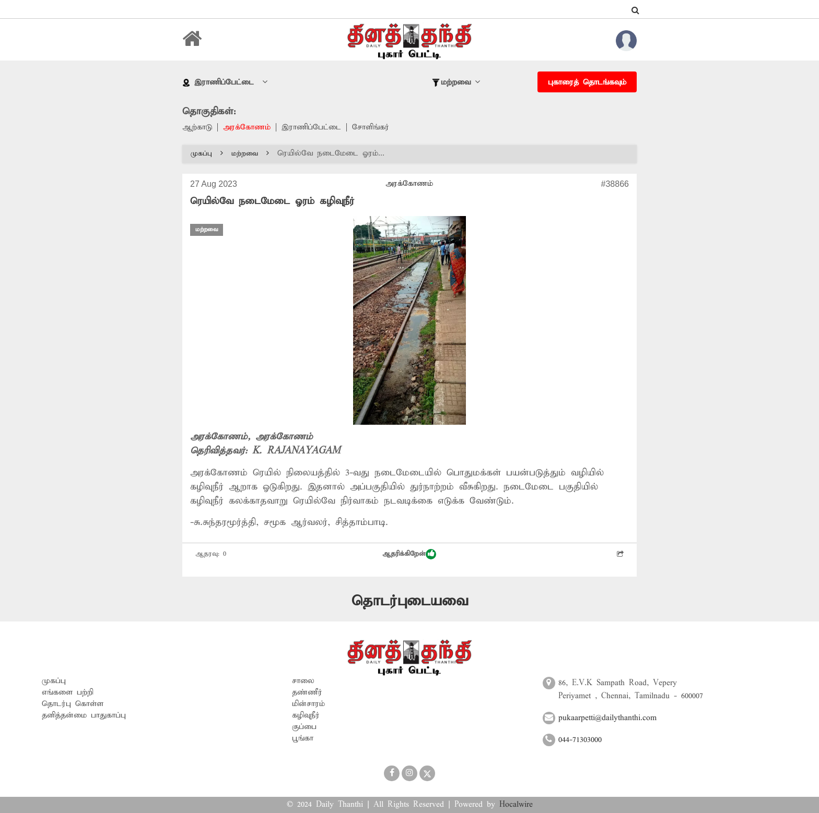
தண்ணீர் (307, 692)
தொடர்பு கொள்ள (72, 704)
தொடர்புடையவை (410, 601)
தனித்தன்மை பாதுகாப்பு (84, 715)
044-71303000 (580, 740)
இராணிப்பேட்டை (311, 127)
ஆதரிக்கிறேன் (409, 554)
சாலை (303, 681)
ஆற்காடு (197, 127)
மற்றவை (250, 153)
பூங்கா (302, 738)
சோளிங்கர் (370, 127)
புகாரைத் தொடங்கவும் (587, 82)
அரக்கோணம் (247, 127)
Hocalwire (516, 804)
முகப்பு (207, 153)
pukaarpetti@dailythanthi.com (607, 718)
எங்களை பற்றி (67, 692)
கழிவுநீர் (306, 715)
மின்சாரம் (308, 704)
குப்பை (304, 727)
